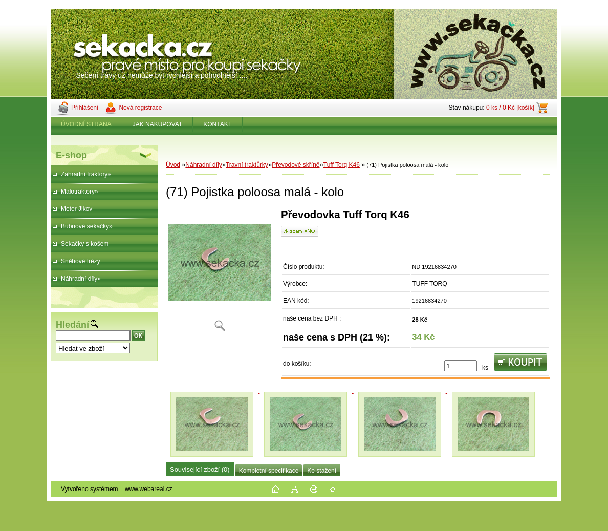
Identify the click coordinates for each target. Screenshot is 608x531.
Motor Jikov (76, 209)
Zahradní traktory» (86, 174)
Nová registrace (140, 107)
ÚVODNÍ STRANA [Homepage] (86, 124)
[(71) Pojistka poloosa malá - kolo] (219, 273)
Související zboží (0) (200, 469)
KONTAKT (217, 124)
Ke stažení (321, 470)
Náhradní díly (203, 164)
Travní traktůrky (247, 164)
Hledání (72, 325)
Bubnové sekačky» (87, 226)
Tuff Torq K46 (341, 164)
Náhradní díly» (81, 278)
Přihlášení (84, 107)
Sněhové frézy (80, 261)
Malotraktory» (79, 191)
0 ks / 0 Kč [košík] (510, 107)
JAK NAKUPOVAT (158, 124)
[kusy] (460, 365)
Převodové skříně (295, 164)
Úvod (173, 164)
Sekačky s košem (84, 243)
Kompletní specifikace (269, 470)
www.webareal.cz (148, 489)
